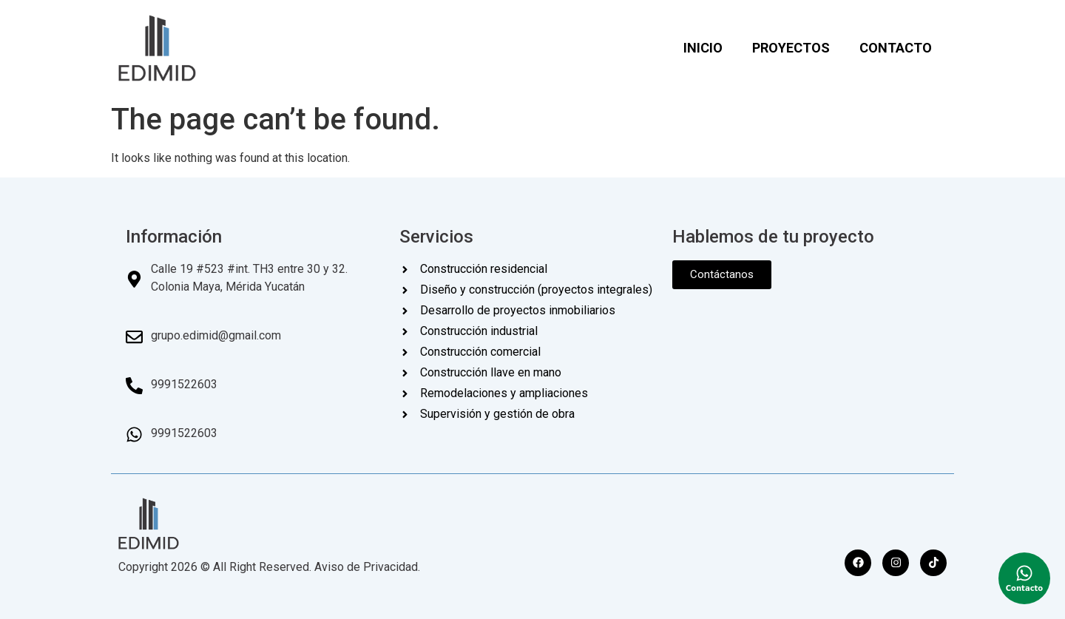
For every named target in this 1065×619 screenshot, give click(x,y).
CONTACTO (895, 47)
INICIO (703, 47)
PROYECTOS (791, 47)
